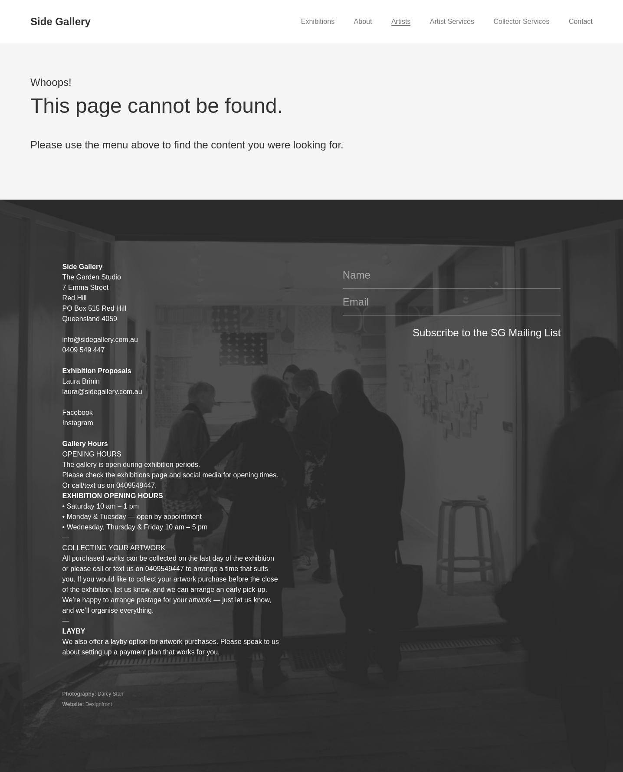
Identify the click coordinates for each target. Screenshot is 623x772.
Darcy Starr (111, 694)
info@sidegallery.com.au (100, 339)
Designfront (98, 704)
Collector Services (521, 21)
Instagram (77, 423)
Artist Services (452, 21)
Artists (400, 21)
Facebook (77, 412)
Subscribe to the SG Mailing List (487, 332)
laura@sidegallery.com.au (102, 391)
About (363, 21)
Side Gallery (60, 21)
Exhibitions (317, 21)
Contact (581, 21)
